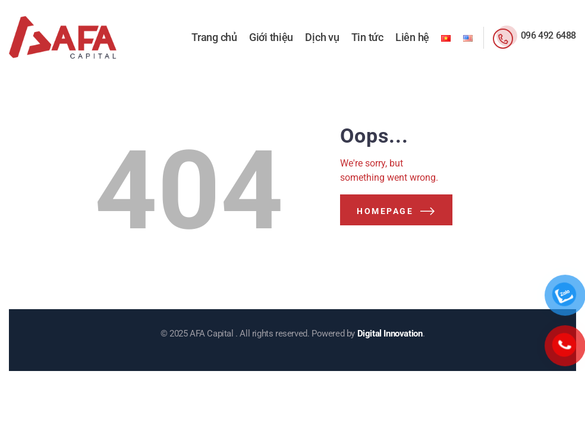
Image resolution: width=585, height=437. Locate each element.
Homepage (385, 211)
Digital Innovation (390, 333)
